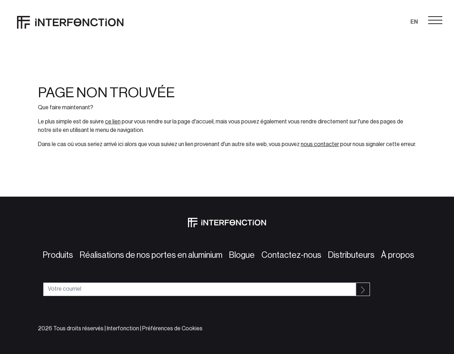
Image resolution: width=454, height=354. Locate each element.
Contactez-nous (290, 255)
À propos (396, 255)
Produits (56, 255)
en (414, 22)
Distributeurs (350, 255)
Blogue (240, 255)
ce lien (113, 121)
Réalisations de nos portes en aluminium (149, 255)
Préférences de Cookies (172, 328)
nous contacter (320, 144)
